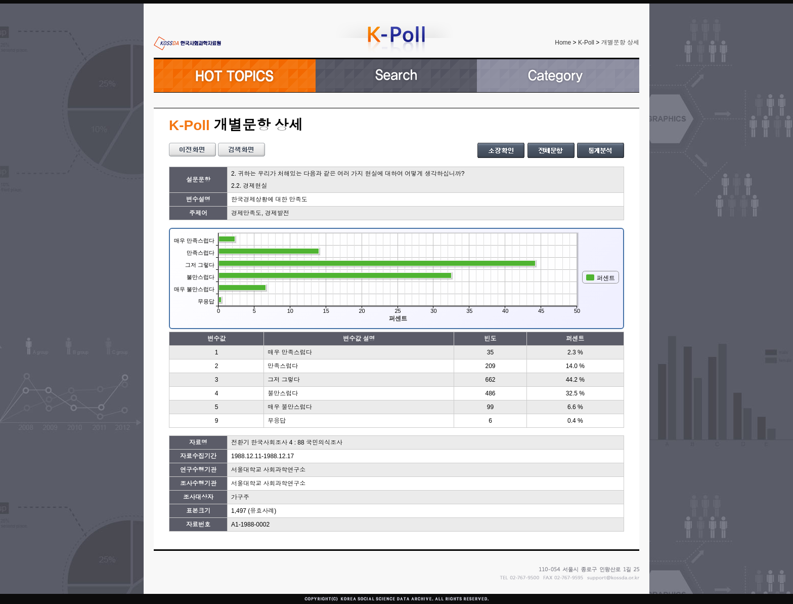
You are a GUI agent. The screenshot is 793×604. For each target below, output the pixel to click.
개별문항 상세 (620, 42)
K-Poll (586, 42)
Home (563, 42)
